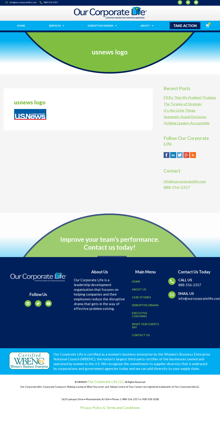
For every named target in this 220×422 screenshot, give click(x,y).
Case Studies (141, 297)
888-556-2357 (189, 285)
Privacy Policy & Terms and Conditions (110, 407)
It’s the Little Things (180, 111)
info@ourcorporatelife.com (185, 182)
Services (56, 26)
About (146, 26)
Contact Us (141, 335)
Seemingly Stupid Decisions (185, 117)
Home (21, 25)
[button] (185, 25)
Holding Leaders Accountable (187, 124)
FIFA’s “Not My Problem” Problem (190, 98)
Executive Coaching (139, 314)
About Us (139, 289)
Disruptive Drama (102, 26)
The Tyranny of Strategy (183, 104)
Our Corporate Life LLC (105, 381)
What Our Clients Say (145, 325)
